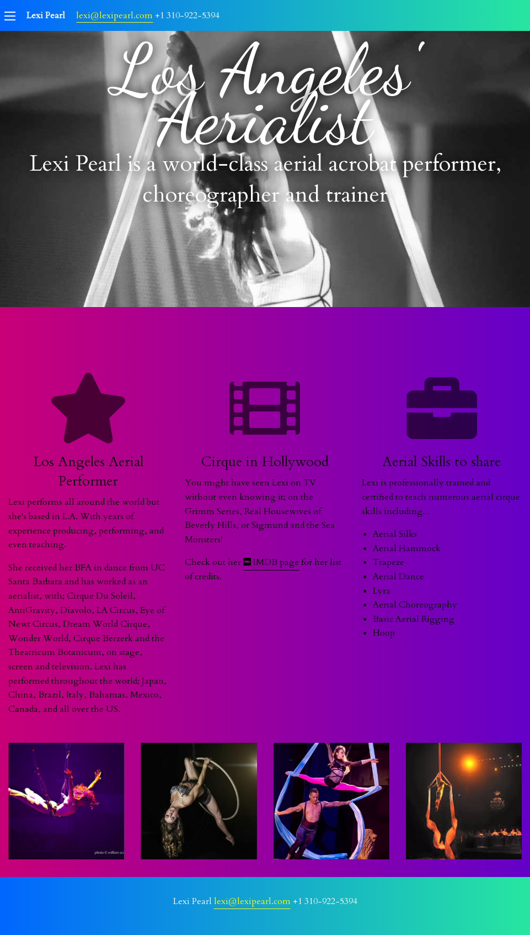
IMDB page (271, 562)
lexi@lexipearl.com (114, 15)
